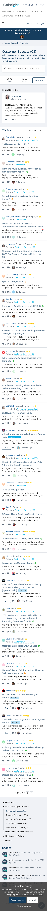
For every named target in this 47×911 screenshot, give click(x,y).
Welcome (8, 802)
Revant (12, 868)
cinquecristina (12, 740)
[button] (2, 24)
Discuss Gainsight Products (16, 43)
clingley (9, 556)
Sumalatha (16, 96)
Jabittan (9, 299)
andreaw (13, 852)
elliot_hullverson (13, 217)
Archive (7, 840)
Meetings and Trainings (13, 836)
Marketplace (7, 16)
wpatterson (11, 580)
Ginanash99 (11, 483)
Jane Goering (12, 274)
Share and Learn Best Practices (17, 831)
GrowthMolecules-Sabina (20, 875)
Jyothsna (10, 162)
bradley (9, 507)
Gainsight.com (8, 11)
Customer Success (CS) (16, 811)
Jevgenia (10, 639)
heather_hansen (13, 532)
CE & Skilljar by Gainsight (17, 823)
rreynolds (10, 663)
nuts (8, 608)
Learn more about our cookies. (29, 894)
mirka (11, 860)
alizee (8, 691)
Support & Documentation (29, 11)
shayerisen (10, 244)
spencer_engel (12, 455)
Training (19, 16)
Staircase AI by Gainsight (17, 827)
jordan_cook (11, 430)
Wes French (11, 323)
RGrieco (9, 378)
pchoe (9, 716)
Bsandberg (11, 189)
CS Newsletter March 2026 (18, 105)
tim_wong (10, 351)
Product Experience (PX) (17, 815)
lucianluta (10, 768)
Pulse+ (28, 16)
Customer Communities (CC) (18, 819)
